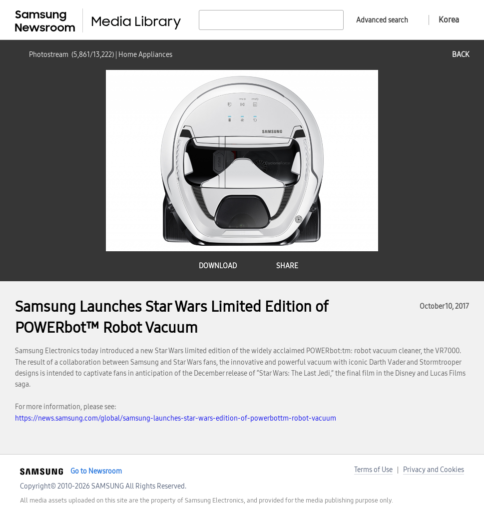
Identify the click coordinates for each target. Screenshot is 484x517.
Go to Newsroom (96, 471)
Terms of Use (373, 470)
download (218, 266)
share (287, 266)
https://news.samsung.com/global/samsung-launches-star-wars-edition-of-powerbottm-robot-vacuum (175, 418)
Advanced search (382, 20)
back (460, 54)
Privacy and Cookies (433, 470)
